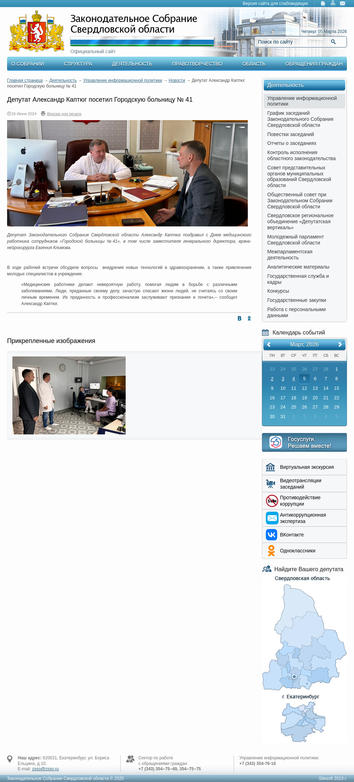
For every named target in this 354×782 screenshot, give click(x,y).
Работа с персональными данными (296, 312)
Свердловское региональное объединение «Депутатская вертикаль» (300, 221)
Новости (177, 80)
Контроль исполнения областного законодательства (301, 155)
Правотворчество (197, 64)
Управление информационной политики (122, 80)
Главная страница (25, 80)
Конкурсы (278, 291)
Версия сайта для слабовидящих (275, 3)
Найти (333, 41)
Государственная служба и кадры (298, 279)
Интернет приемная (304, 442)
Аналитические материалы (298, 267)
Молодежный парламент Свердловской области (295, 240)
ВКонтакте (292, 535)
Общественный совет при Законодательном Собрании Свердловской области (299, 200)
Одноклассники (297, 550)
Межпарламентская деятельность (290, 254)
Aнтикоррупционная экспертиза (303, 518)
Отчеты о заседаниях (291, 143)
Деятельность (132, 64)
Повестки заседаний (290, 134)
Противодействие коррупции (300, 501)
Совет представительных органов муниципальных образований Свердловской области (299, 176)
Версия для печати (64, 114)
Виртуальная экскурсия (307, 467)
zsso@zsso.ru (45, 768)
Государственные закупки (296, 300)
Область (254, 64)
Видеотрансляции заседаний (300, 484)
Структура (78, 64)
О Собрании (27, 64)
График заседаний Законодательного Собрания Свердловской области (300, 119)
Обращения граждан (314, 64)
